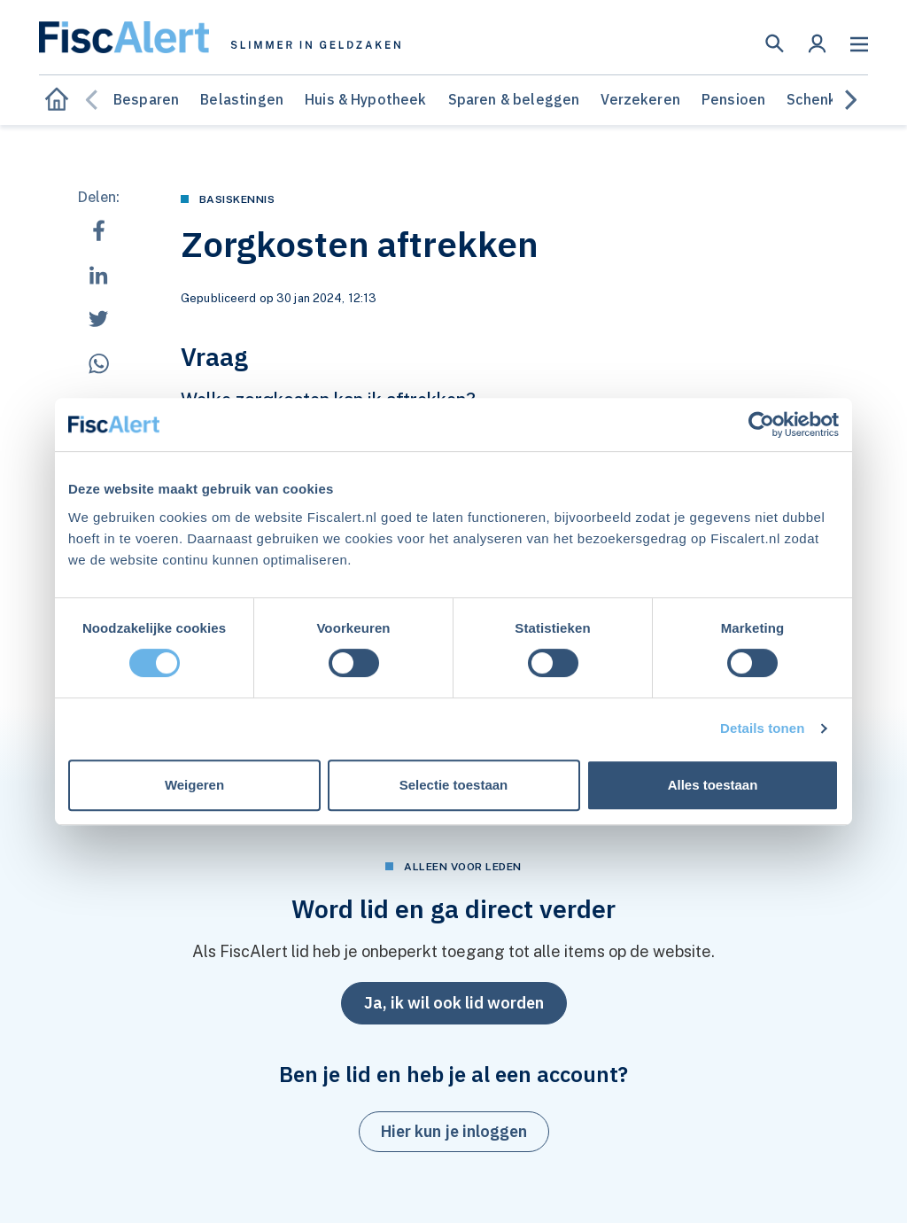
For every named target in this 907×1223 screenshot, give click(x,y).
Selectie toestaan (453, 784)
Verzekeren (640, 99)
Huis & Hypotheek (366, 99)
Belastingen (241, 99)
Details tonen (762, 728)
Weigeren (194, 784)
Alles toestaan (713, 784)
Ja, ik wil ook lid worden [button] (454, 1003)
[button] (774, 43)
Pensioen (733, 99)
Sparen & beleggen (514, 99)
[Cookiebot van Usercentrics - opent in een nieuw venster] (761, 424)
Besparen (146, 99)
